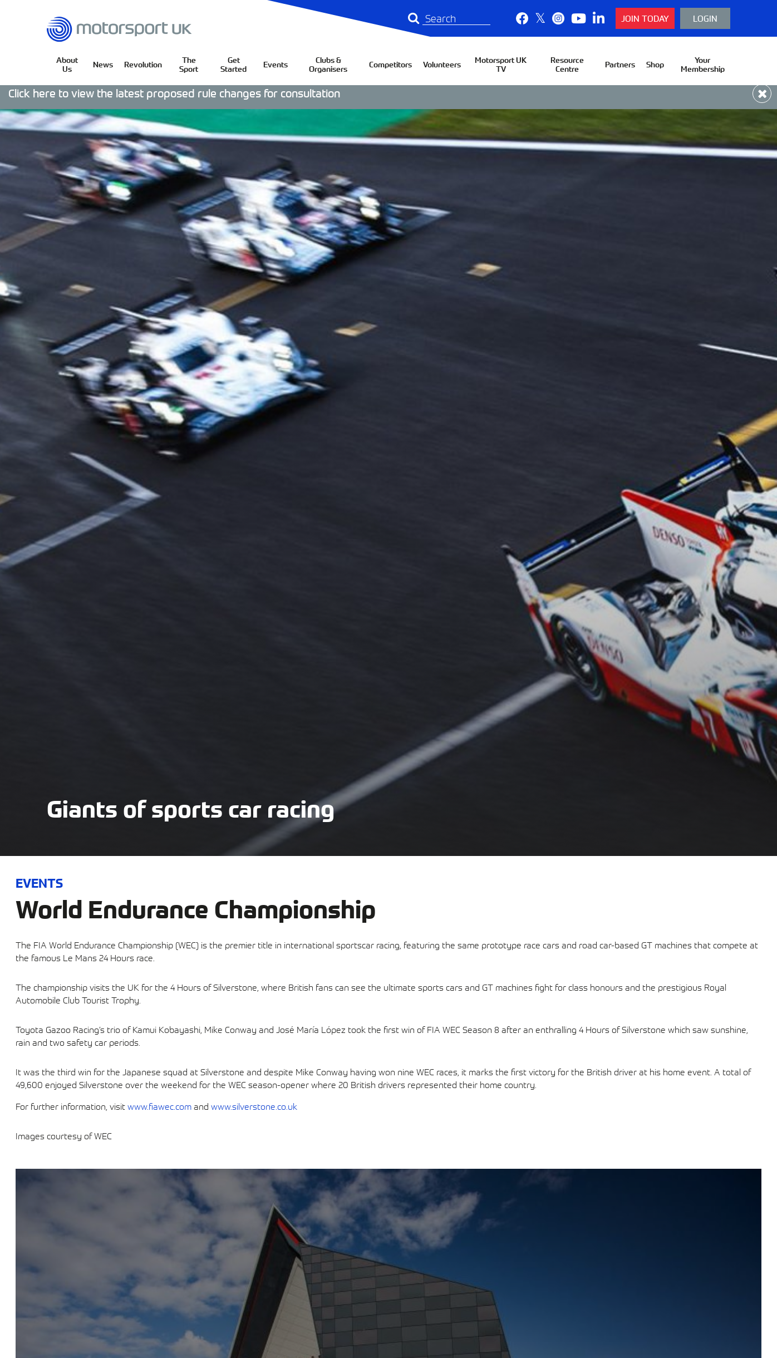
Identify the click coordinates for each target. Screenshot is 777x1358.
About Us (67, 64)
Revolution (143, 64)
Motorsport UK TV (501, 64)
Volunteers (442, 64)
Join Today (645, 18)
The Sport (188, 64)
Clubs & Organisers (328, 64)
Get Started (233, 64)
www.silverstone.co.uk (254, 1105)
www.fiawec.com (159, 1105)
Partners (620, 64)
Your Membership (703, 64)
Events (275, 64)
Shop (655, 64)
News (103, 64)
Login (705, 18)
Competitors (390, 64)
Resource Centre (567, 64)
